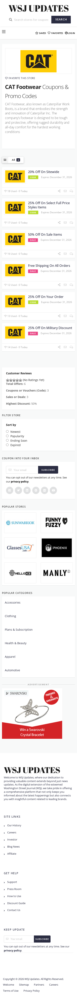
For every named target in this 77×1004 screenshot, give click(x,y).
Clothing (10, 616)
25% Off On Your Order (46, 297)
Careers (11, 832)
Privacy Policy (31, 990)
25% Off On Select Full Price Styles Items (49, 205)
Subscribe (48, 470)
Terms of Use (10, 990)
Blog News (13, 846)
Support (12, 882)
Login (70, 33)
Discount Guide (16, 903)
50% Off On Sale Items (45, 234)
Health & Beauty (15, 643)
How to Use (14, 896)
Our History (14, 825)
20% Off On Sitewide (43, 172)
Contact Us (13, 910)
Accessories (12, 602)
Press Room (14, 889)
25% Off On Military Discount (50, 328)
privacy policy (19, 481)
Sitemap (24, 984)
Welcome (8, 984)
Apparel (10, 657)
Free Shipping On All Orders (49, 265)
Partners (39, 984)
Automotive (12, 670)
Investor (12, 839)
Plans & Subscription (19, 629)
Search (61, 19)
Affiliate (11, 853)
